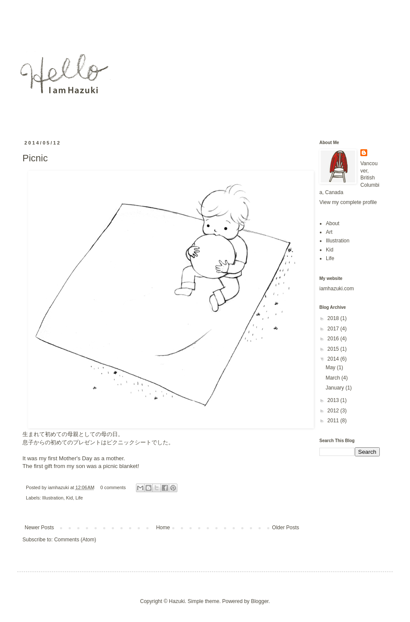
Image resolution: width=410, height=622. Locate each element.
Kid (69, 497)
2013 (334, 400)
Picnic (35, 158)
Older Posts (285, 528)
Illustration (52, 497)
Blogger (259, 601)
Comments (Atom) (75, 540)
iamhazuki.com (336, 289)
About (332, 223)
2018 (334, 318)
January (335, 388)
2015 (334, 349)
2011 (334, 421)
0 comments (113, 487)
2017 (334, 329)
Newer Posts (39, 528)
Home (163, 528)
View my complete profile (348, 202)
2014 (334, 359)
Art (329, 232)
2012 (334, 411)
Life (79, 497)
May (331, 367)
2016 (334, 339)
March (333, 378)
